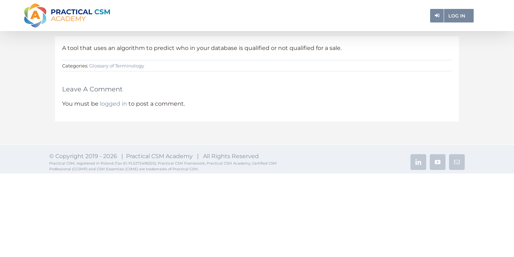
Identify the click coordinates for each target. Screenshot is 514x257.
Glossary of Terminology (116, 66)
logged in (113, 103)
